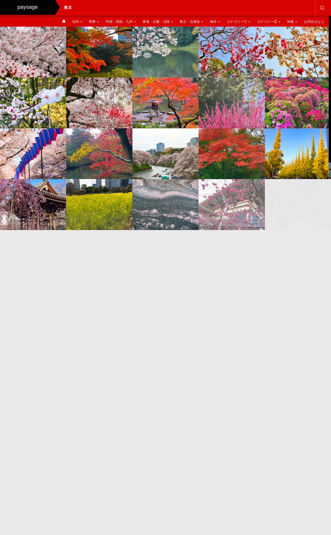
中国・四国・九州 (121, 21)
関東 (94, 21)
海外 (215, 21)
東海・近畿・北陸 (158, 21)
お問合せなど (314, 21)
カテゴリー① (238, 21)
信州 (77, 21)
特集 (292, 21)
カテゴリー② (268, 21)
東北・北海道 (191, 21)
